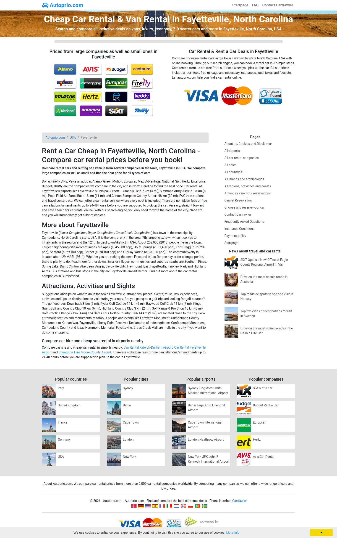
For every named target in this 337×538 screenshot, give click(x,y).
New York (129, 456)
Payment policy (235, 236)
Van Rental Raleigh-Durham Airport (148, 347)
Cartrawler (239, 501)
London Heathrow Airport (206, 439)
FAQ (255, 5)
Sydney (128, 388)
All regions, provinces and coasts (248, 186)
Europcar (259, 422)
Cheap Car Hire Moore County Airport (84, 352)
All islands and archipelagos (244, 179)
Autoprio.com (62, 5)
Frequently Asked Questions (244, 221)
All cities (231, 165)
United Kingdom (69, 405)
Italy (61, 388)
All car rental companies (242, 158)
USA (61, 456)
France (63, 422)
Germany (64, 439)
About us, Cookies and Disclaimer (248, 144)
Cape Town (131, 422)
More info (232, 532)
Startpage (240, 5)
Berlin (127, 405)
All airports (232, 151)
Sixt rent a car (262, 388)
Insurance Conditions (240, 229)
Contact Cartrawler (277, 5)
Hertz (257, 439)
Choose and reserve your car (245, 207)
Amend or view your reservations (248, 193)
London (128, 439)
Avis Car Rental (263, 456)
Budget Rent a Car (266, 405)
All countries (233, 172)
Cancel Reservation (238, 200)
